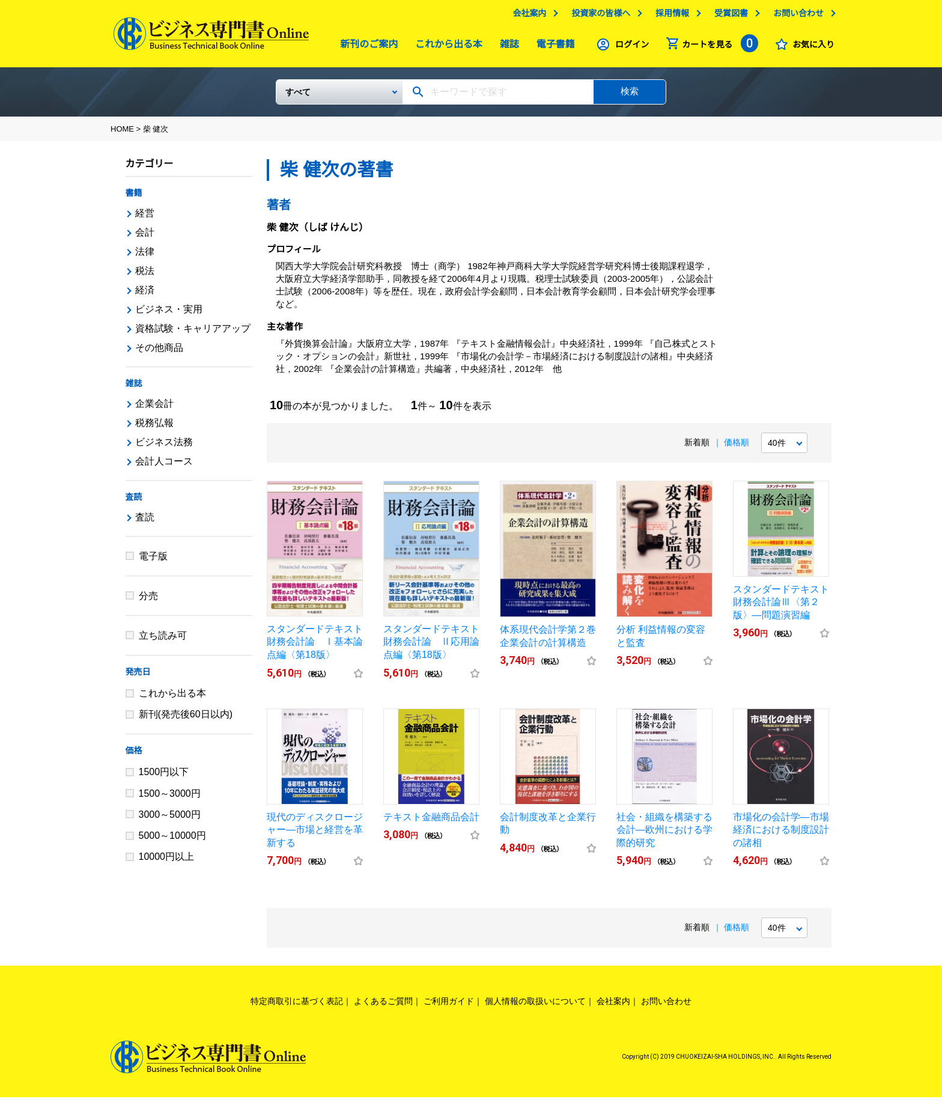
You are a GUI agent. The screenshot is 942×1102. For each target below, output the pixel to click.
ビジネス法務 (164, 447)
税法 (144, 275)
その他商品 (159, 352)
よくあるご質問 (383, 1006)
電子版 (153, 561)
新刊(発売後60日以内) (185, 719)
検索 (630, 96)
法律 (144, 256)
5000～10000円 (172, 840)
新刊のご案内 (366, 47)
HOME (122, 133)
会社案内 (526, 16)
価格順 (736, 447)
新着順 (697, 447)
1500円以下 (164, 777)
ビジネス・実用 (168, 314)
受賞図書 (728, 16)
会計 (144, 237)
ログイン (629, 47)
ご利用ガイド (449, 1006)
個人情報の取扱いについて (535, 1006)
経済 (144, 295)
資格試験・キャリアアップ (193, 333)
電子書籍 (552, 47)
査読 (134, 502)
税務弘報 (154, 427)
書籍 (134, 197)
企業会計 (154, 408)
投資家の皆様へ (597, 16)
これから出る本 (445, 47)
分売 (148, 600)
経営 (144, 218)
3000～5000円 (170, 819)
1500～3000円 (170, 798)
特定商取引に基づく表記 (297, 1006)
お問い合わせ (795, 16)
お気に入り (810, 47)
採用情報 (669, 16)
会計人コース (164, 466)
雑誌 (506, 47)
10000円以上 (167, 861)
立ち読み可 (163, 640)
